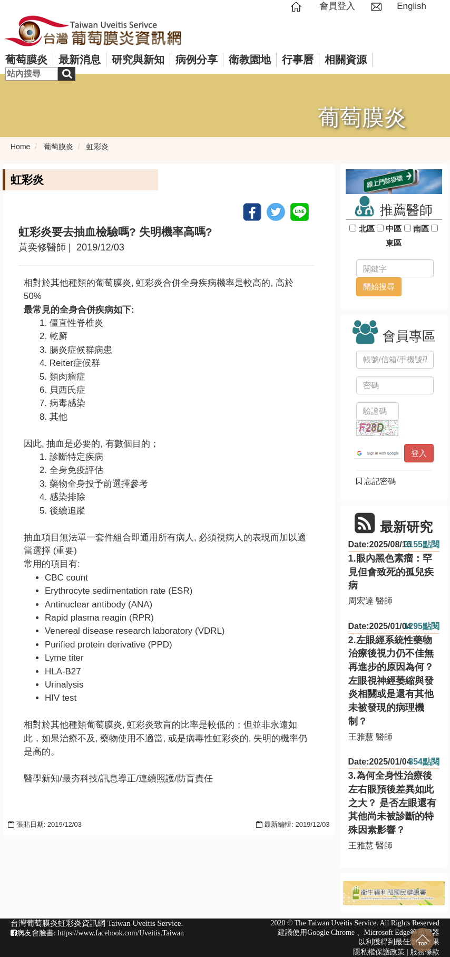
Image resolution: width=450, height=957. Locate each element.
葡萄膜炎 (26, 59)
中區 (394, 228)
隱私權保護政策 (379, 952)
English (411, 6)
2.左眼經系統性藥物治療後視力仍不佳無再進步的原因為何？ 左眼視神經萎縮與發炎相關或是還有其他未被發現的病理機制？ (391, 681)
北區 (366, 228)
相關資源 (346, 59)
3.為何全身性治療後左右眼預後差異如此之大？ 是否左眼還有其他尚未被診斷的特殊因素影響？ (392, 802)
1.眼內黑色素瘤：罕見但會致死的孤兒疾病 (391, 572)
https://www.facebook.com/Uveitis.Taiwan (120, 933)
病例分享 (196, 59)
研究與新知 (138, 59)
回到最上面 (422, 940)
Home (20, 146)
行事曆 (298, 59)
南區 (421, 228)
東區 (394, 242)
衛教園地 (250, 59)
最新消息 (79, 59)
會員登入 (337, 6)
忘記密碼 (376, 481)
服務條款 (424, 952)
